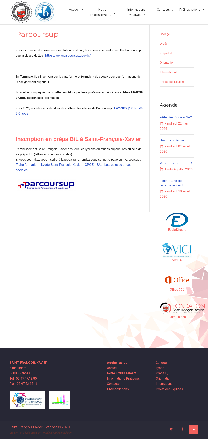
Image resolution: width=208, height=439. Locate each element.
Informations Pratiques (136, 12)
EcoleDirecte (177, 230)
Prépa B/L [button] (166, 53)
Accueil (76, 9)
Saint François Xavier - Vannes (33, 427)
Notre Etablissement (102, 12)
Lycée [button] (164, 43)
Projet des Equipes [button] (172, 82)
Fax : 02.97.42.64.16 (24, 384)
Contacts (165, 9)
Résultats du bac (173, 140)
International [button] (168, 72)
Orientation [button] (167, 62)
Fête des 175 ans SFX (176, 117)
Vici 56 (177, 260)
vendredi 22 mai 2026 (174, 126)
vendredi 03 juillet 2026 (175, 148)
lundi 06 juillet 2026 (176, 169)
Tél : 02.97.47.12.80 (23, 378)
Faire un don (177, 317)
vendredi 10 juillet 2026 (175, 194)
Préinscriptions (191, 9)
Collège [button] (165, 34)
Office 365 (177, 289)
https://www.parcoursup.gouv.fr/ (68, 55)
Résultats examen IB (176, 163)
